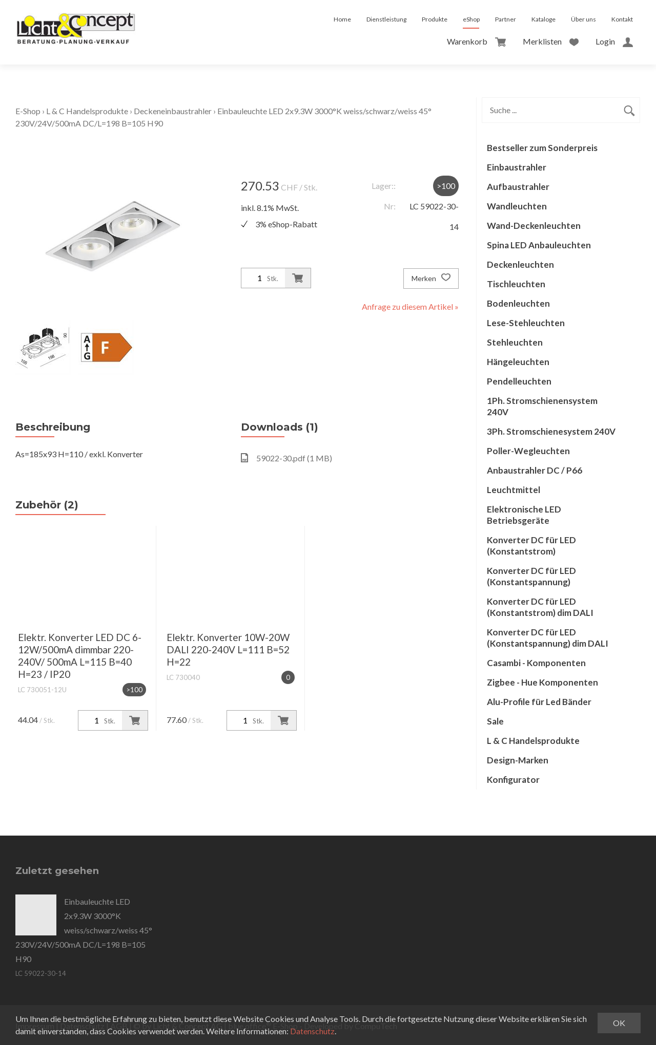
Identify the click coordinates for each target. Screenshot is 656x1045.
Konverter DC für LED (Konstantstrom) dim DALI (540, 607)
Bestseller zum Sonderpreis (542, 147)
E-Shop (27, 111)
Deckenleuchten (520, 264)
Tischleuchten (516, 284)
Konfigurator (513, 779)
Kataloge (543, 19)
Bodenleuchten (518, 303)
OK (619, 1023)
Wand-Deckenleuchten (534, 225)
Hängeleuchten (518, 361)
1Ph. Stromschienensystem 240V (542, 406)
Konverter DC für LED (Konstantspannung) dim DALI (547, 638)
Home (342, 19)
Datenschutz (312, 1031)
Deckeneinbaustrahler (173, 111)
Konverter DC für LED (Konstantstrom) (531, 546)
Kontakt (622, 19)
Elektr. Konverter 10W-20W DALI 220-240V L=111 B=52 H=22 (228, 649)
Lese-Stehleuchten (526, 322)
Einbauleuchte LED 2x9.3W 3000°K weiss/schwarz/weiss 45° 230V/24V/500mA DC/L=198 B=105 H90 (83, 930)
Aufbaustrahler (518, 186)
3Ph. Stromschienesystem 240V (551, 431)
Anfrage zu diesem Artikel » (410, 306)
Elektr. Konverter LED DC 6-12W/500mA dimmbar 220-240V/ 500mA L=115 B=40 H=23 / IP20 (79, 655)
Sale (495, 721)
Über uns (583, 19)
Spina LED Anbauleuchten (539, 245)
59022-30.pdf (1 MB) (286, 458)
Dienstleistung (386, 19)
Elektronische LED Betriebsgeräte (524, 515)
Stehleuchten (515, 342)
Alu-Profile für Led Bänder (539, 701)
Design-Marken (517, 760)
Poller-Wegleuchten (528, 450)
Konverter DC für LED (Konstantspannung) (531, 576)
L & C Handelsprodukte (87, 111)
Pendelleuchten (519, 381)
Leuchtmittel (513, 489)
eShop (471, 19)
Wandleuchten (517, 206)
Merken (431, 278)
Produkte (434, 19)
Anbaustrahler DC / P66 (534, 470)
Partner (505, 19)
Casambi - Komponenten (536, 662)
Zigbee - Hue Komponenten (542, 682)
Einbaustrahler (516, 167)
